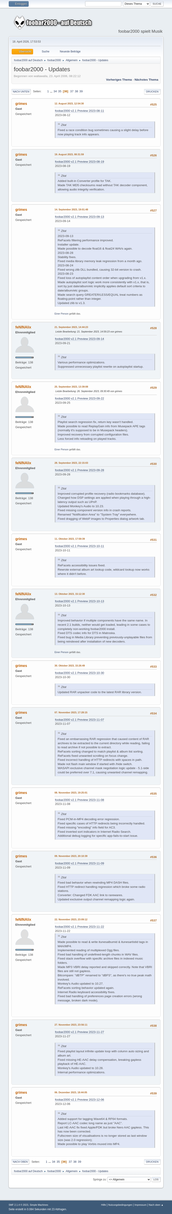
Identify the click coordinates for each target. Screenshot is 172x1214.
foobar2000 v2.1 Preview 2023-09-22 (79, 398)
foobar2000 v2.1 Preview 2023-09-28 (79, 470)
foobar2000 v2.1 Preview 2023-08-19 (79, 161)
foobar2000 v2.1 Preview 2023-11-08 (79, 800)
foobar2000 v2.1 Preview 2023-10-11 (79, 546)
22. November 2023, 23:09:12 (70, 919)
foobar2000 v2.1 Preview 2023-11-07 (79, 719)
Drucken (152, 91)
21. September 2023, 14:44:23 (71, 327)
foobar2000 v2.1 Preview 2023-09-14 (79, 339)
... (51, 91)
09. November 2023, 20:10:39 (70, 856)
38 (76, 91)
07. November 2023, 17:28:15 (70, 712)
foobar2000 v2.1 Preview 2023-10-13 (79, 601)
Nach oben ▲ (156, 1204)
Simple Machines (39, 1204)
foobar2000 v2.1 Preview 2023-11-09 (79, 863)
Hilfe (103, 1204)
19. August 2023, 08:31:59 (69, 154)
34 (55, 91)
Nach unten (21, 91)
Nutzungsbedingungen (120, 1204)
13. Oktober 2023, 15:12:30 (69, 594)
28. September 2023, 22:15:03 (71, 462)
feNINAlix (23, 327)
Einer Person (61, 313)
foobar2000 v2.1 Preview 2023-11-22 (79, 926)
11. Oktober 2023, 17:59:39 (69, 538)
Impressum (140, 1204)
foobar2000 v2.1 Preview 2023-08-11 (79, 110)
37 (71, 91)
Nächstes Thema (146, 79)
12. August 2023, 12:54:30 (69, 103)
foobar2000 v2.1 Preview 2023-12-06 (79, 1099)
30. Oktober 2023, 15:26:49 (69, 665)
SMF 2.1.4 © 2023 (18, 1204)
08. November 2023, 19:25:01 (70, 792)
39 (81, 91)
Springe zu (99, 1179)
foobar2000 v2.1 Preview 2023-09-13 (79, 216)
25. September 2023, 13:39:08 (71, 386)
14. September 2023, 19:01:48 (71, 209)
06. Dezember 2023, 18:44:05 (70, 1092)
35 (59, 91)
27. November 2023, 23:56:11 (70, 1024)
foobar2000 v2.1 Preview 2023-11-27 (79, 1032)
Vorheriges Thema (119, 79)
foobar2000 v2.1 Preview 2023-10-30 (79, 673)
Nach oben (20, 1161)
